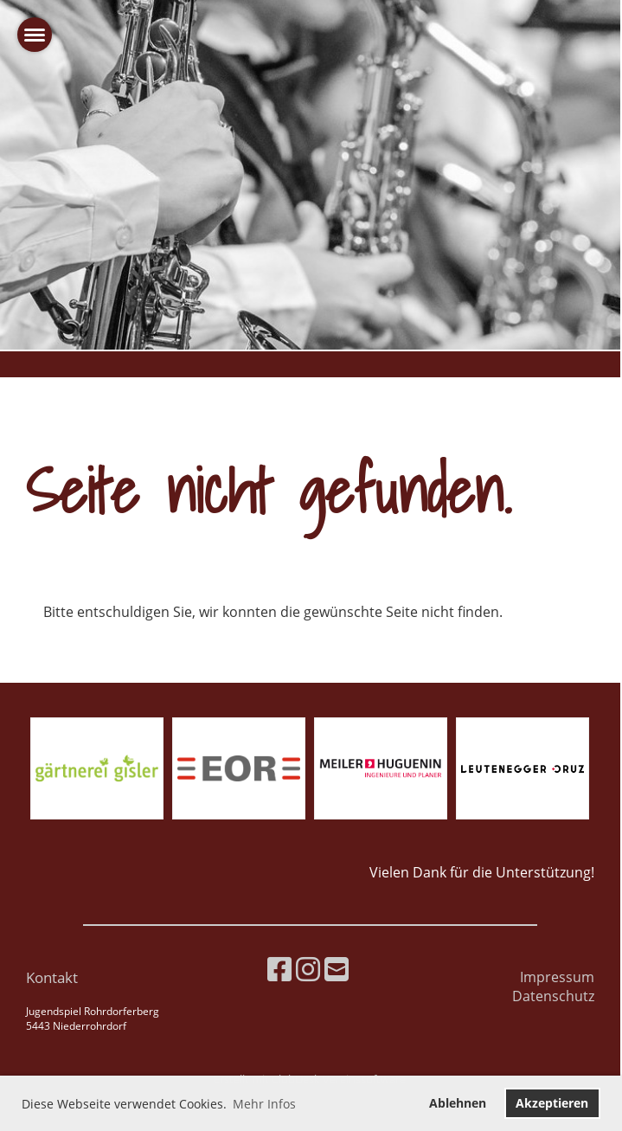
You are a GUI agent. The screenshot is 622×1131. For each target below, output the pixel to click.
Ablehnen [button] (457, 1103)
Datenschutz (553, 996)
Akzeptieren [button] (552, 1103)
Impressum (557, 976)
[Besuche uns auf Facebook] (279, 968)
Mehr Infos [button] (264, 1104)
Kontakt (52, 977)
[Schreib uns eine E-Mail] (336, 968)
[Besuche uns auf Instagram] (308, 968)
